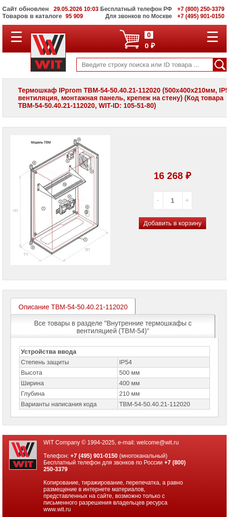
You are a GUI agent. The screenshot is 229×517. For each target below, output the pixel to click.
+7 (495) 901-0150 (93, 456)
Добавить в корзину (173, 223)
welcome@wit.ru (157, 442)
